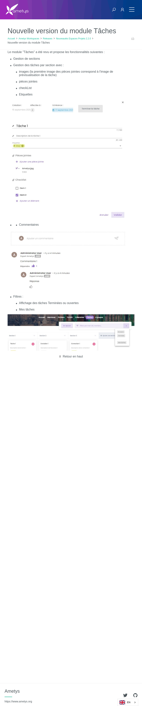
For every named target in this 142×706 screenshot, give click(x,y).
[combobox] (127, 702)
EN (124, 702)
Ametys (18, 696)
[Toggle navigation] (131, 9)
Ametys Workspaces (29, 38)
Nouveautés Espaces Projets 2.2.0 (73, 38)
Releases (47, 38)
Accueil (11, 38)
